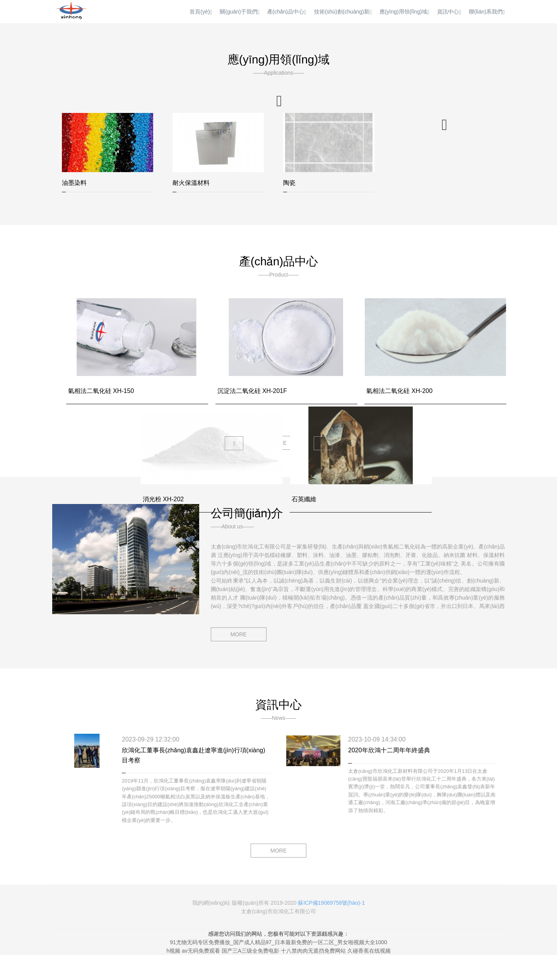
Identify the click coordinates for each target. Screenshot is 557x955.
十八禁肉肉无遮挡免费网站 (313, 951)
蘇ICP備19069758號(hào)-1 (331, 903)
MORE (239, 634)
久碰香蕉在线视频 (369, 951)
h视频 (173, 951)
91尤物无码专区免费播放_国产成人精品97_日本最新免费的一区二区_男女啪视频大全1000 (278, 942)
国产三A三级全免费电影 (250, 951)
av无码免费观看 (201, 951)
